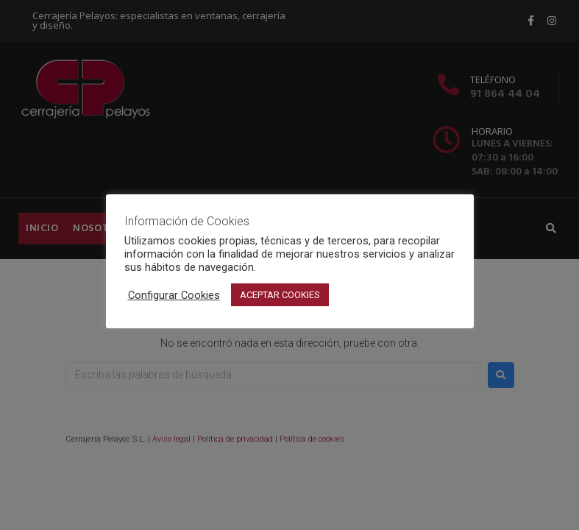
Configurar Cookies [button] (174, 295)
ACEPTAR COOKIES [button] (280, 294)
